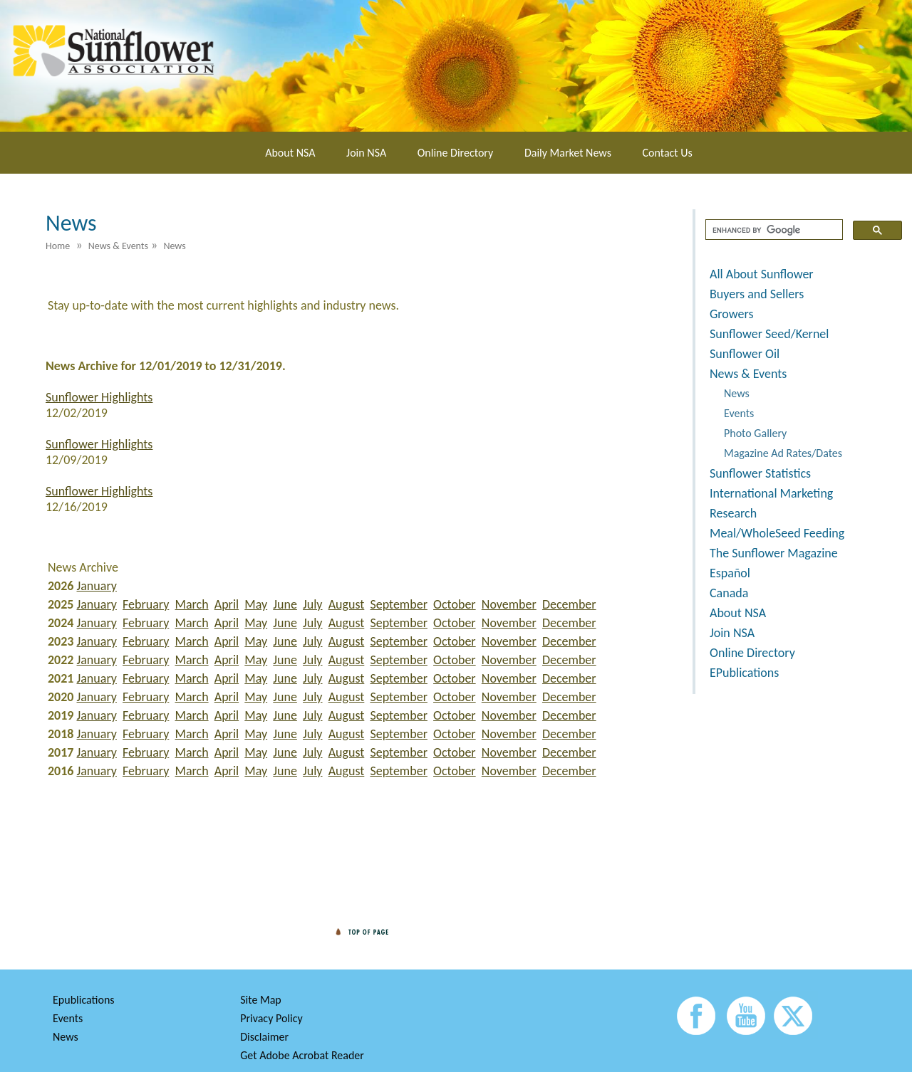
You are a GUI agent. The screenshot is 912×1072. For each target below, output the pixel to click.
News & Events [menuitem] (118, 246)
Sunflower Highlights (99, 397)
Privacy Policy (271, 1018)
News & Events (748, 374)
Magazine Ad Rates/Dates (783, 453)
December (569, 604)
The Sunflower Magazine (774, 553)
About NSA (290, 152)
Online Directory (455, 152)
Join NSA (366, 152)
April (226, 604)
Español (730, 573)
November (509, 604)
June (285, 604)
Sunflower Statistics (760, 473)
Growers (731, 314)
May (255, 604)
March (192, 604)
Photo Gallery (755, 433)
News (737, 393)
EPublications (744, 672)
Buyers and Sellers (757, 294)
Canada (729, 593)
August (346, 604)
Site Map (260, 1000)
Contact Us (668, 152)
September (398, 604)
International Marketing (771, 493)
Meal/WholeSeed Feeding (777, 533)
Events (739, 413)
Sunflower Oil (744, 354)
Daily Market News (567, 152)
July (312, 604)
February (146, 604)
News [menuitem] (174, 246)
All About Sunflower (762, 274)
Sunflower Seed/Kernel (769, 334)
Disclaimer (264, 1037)
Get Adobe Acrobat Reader (302, 1055)
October (454, 604)
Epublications (84, 1000)
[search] (772, 230)
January (97, 586)
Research (733, 513)
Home (58, 246)
